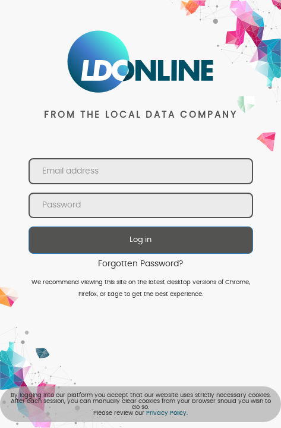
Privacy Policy (166, 413)
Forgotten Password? (140, 264)
